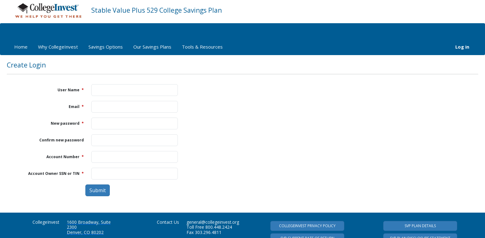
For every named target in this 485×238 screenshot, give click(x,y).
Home (21, 47)
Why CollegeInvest (58, 47)
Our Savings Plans (152, 47)
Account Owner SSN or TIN (56, 173)
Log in (462, 47)
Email (76, 106)
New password (67, 123)
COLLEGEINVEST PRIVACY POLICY (307, 225)
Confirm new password (61, 140)
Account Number (65, 156)
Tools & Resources (202, 47)
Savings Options (105, 47)
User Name (71, 90)
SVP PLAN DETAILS (420, 225)
